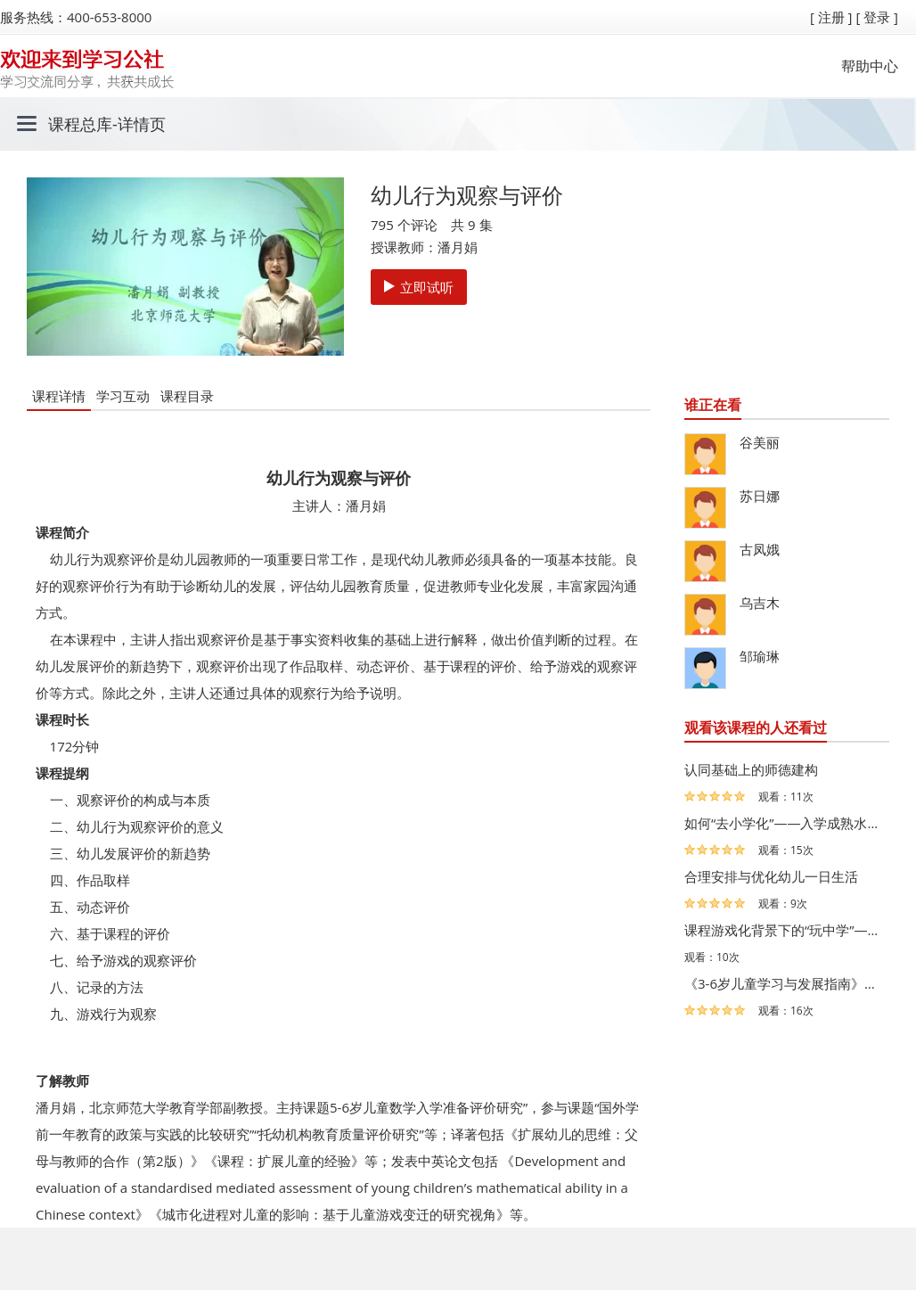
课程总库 (80, 124)
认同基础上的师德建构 (751, 769)
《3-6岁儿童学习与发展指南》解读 (782, 983)
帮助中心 (869, 66)
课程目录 (187, 396)
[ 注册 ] (831, 17)
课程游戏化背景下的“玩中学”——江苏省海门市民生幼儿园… (782, 930)
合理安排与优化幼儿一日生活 (771, 876)
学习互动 (123, 396)
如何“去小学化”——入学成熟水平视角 (782, 823)
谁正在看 (712, 405)
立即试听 (419, 287)
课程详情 (59, 396)
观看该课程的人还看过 (755, 727)
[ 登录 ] (876, 17)
